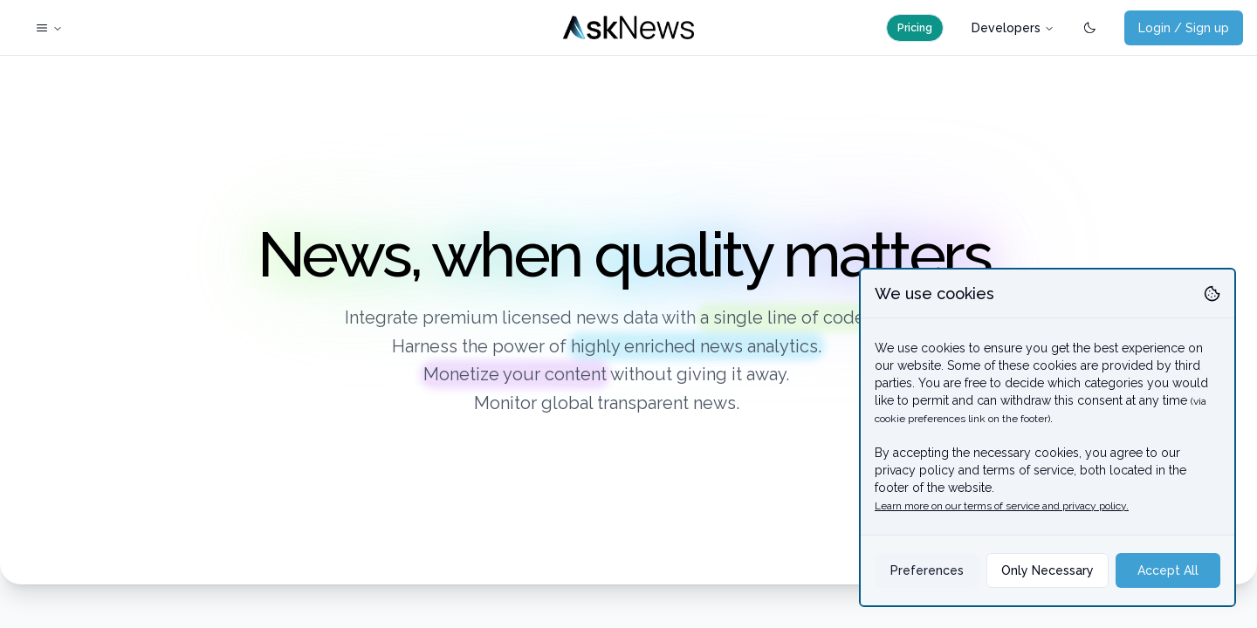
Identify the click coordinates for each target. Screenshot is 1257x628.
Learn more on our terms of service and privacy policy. (1002, 506)
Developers (1013, 28)
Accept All (1168, 570)
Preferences (927, 570)
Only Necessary (1047, 570)
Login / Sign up (1183, 28)
